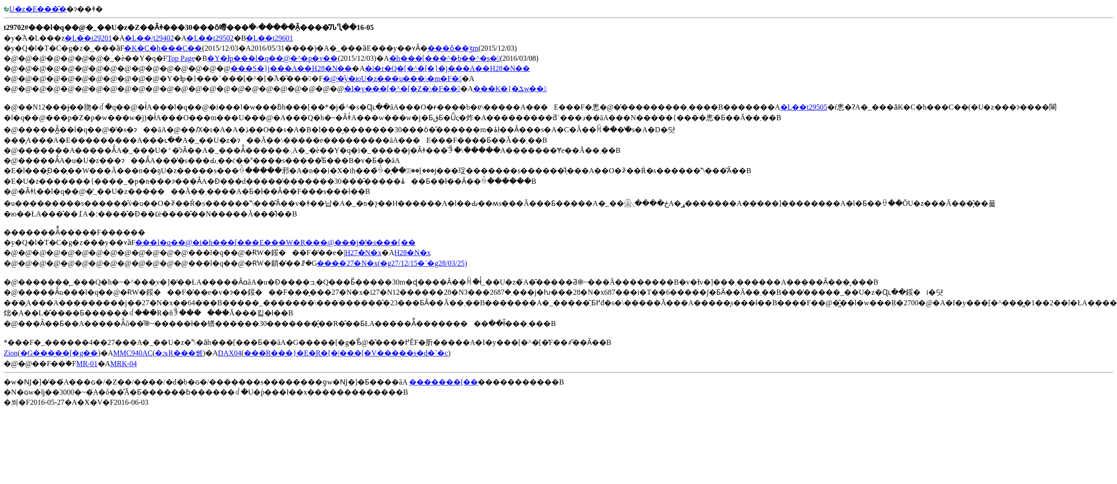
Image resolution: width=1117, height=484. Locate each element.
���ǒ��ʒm (453, 48)
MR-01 (86, 363)
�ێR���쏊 (179, 353)
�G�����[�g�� (59, 353)
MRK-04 (123, 363)
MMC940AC (132, 353)
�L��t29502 (209, 38)
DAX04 (230, 353)
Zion (11, 353)
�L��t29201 (88, 38)
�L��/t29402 (149, 38)
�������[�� (443, 382)
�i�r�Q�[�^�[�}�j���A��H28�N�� (447, 68)
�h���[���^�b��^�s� (444, 58)
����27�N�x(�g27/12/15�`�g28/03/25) (392, 263)
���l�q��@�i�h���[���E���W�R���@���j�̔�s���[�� (275, 242)
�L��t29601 (269, 38)
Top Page (181, 58)
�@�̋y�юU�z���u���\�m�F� (392, 78)
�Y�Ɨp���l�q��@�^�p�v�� (272, 58)
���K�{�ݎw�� (510, 89)
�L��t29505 (803, 107)
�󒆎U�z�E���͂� (35, 9)
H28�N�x (412, 253)
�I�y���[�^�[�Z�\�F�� (402, 89)
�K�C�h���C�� (163, 48)
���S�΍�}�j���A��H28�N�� (291, 68)
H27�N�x (363, 253)
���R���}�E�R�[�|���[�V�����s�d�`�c (346, 353)
